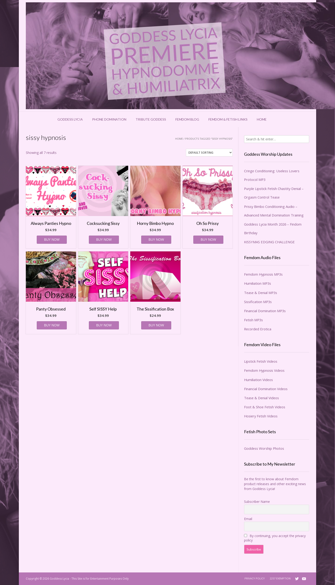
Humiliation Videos (258, 379)
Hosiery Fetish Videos (261, 416)
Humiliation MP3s (257, 283)
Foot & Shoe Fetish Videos (264, 407)
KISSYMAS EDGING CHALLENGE (269, 242)
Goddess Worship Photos (264, 448)
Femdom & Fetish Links (228, 119)
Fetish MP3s (253, 320)
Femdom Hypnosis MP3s (263, 274)
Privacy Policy (255, 578)
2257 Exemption (280, 578)
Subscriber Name (257, 501)
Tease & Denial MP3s (260, 292)
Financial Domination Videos (266, 388)
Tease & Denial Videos (261, 398)
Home (262, 119)
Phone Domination (109, 119)
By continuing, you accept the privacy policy (275, 538)
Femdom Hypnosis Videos (264, 370)
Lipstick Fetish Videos (260, 361)
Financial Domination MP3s (265, 310)
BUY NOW (52, 239)
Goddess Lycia (70, 119)
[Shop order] (209, 152)
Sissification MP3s (258, 301)
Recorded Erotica (257, 329)
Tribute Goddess (151, 119)
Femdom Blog (187, 119)
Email (248, 519)
